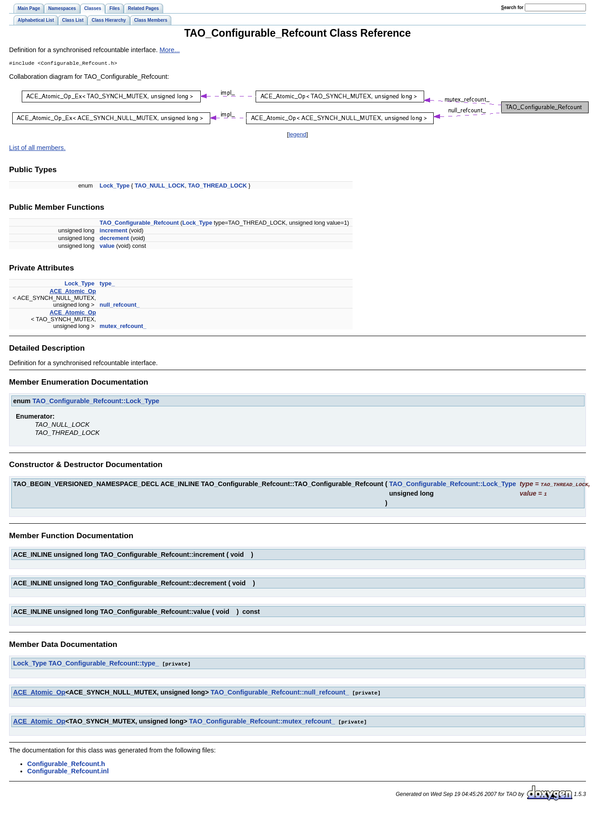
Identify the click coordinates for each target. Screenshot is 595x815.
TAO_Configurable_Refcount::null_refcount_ (280, 691)
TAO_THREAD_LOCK (217, 186)
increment (113, 231)
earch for (512, 7)
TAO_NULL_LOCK (160, 186)
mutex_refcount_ (123, 326)
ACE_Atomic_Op (72, 292)
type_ (107, 284)
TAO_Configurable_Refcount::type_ (103, 663)
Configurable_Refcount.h (66, 762)
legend (297, 135)
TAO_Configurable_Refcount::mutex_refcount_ (262, 720)
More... (170, 49)
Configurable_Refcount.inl (68, 769)
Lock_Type (115, 186)
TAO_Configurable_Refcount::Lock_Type (95, 401)
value (107, 246)
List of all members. (37, 148)
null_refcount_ (120, 305)
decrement (114, 239)
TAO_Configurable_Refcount (139, 223)
